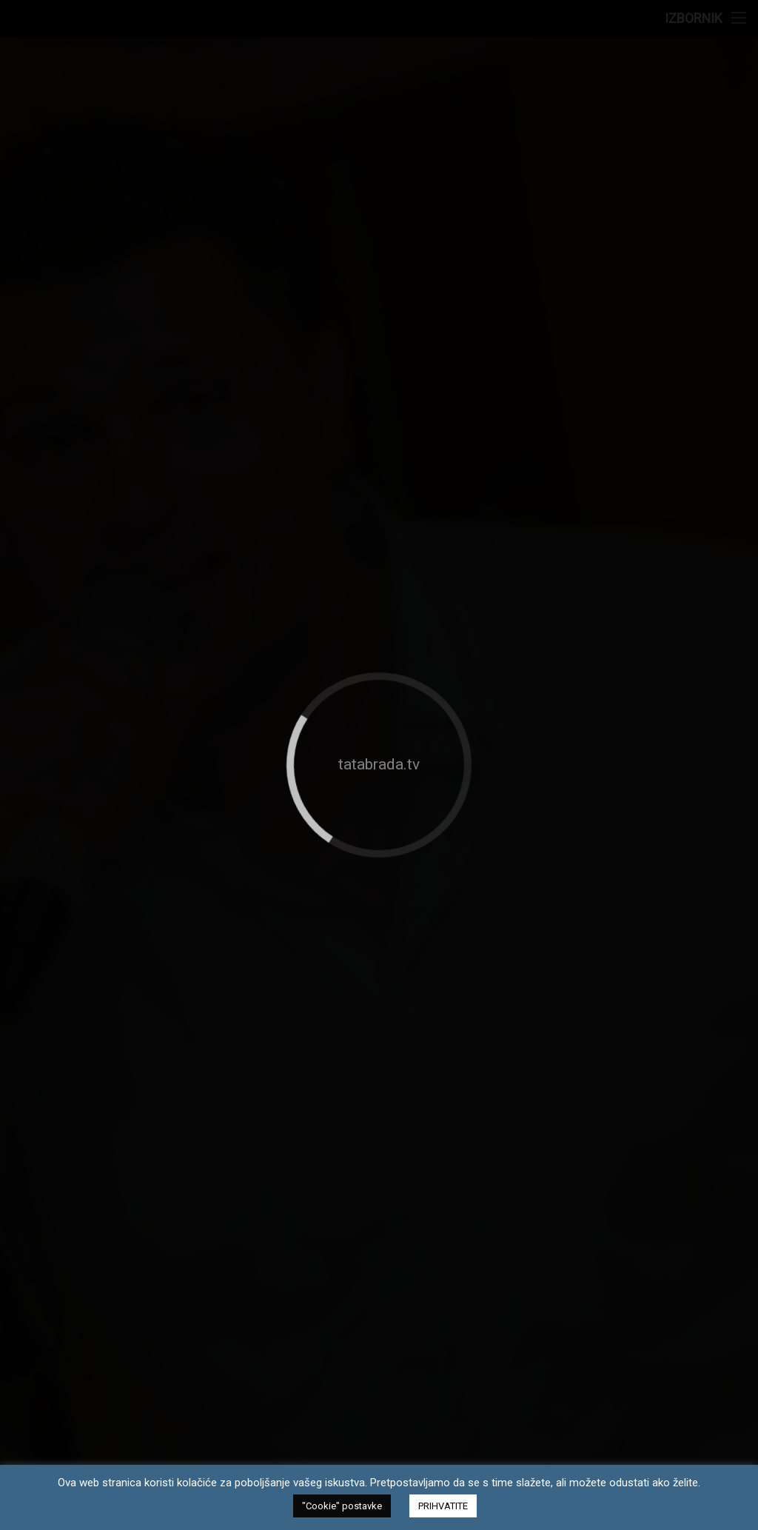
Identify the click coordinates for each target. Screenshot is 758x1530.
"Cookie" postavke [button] (342, 1505)
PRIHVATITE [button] (443, 1505)
